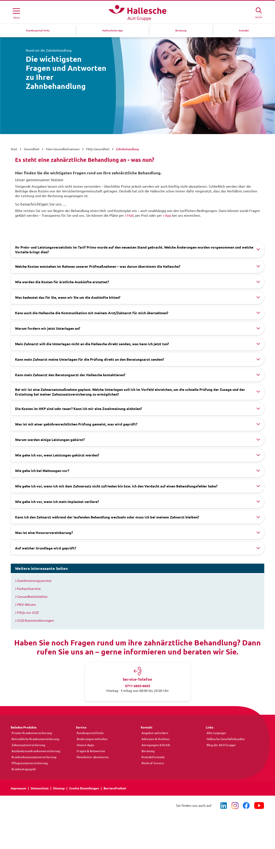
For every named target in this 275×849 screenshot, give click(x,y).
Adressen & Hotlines (155, 739)
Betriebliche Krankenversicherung (34, 739)
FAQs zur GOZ (28, 612)
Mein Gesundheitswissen (63, 149)
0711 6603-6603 (137, 686)
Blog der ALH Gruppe (220, 745)
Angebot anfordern (154, 733)
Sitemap (59, 788)
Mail (130, 215)
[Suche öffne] (258, 12)
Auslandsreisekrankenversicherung (35, 751)
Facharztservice (29, 589)
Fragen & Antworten (90, 751)
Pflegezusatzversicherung (29, 763)
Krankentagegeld (23, 769)
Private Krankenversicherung (31, 733)
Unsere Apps (84, 745)
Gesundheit (32, 149)
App (168, 215)
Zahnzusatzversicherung (27, 745)
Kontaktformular (152, 757)
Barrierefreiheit (115, 788)
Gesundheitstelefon (32, 596)
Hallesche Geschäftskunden (225, 739)
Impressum (18, 788)
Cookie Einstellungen (84, 788)
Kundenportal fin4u (89, 733)
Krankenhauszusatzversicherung (33, 757)
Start (14, 149)
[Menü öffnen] (16, 12)
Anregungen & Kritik (155, 745)
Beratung (147, 751)
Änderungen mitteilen (91, 739)
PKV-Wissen (26, 604)
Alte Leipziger (215, 733)
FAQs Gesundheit (98, 149)
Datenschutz (40, 788)
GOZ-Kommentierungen (35, 620)
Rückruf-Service (152, 763)
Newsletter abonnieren (92, 757)
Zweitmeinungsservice (34, 581)
